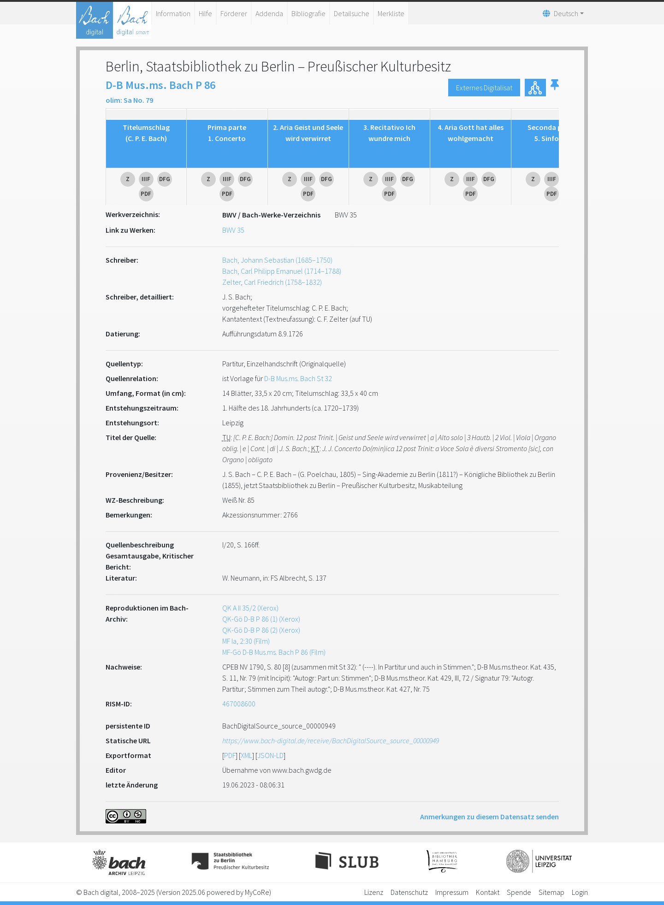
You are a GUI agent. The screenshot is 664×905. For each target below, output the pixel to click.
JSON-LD (270, 755)
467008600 (238, 703)
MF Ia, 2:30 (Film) (246, 641)
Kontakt (487, 892)
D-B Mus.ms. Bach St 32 (298, 378)
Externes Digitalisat (484, 87)
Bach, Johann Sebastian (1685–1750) (277, 259)
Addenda (269, 13)
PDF (230, 755)
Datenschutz (409, 892)
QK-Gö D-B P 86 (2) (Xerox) (261, 630)
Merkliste (391, 13)
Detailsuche (351, 13)
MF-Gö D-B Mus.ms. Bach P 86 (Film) (274, 652)
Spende (519, 892)
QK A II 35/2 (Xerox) (250, 607)
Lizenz (373, 892)
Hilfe (205, 13)
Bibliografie (308, 13)
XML (246, 755)
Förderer (233, 13)
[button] (555, 87)
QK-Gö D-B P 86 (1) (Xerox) (261, 618)
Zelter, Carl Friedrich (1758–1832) (272, 282)
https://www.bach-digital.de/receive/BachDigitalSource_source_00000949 (330, 740)
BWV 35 (233, 230)
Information (173, 13)
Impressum (451, 892)
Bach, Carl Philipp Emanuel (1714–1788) (281, 271)
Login (580, 892)
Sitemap (551, 892)
